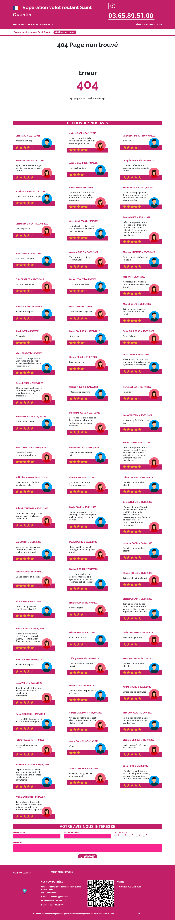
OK (139, 914)
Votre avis (19, 842)
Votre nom (19, 832)
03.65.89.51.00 (59, 901)
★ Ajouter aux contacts (129, 887)
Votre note (120, 832)
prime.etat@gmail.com (58, 896)
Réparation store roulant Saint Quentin (33, 24)
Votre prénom (71, 832)
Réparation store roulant (149, 24)
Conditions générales (62, 872)
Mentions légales (22, 873)
